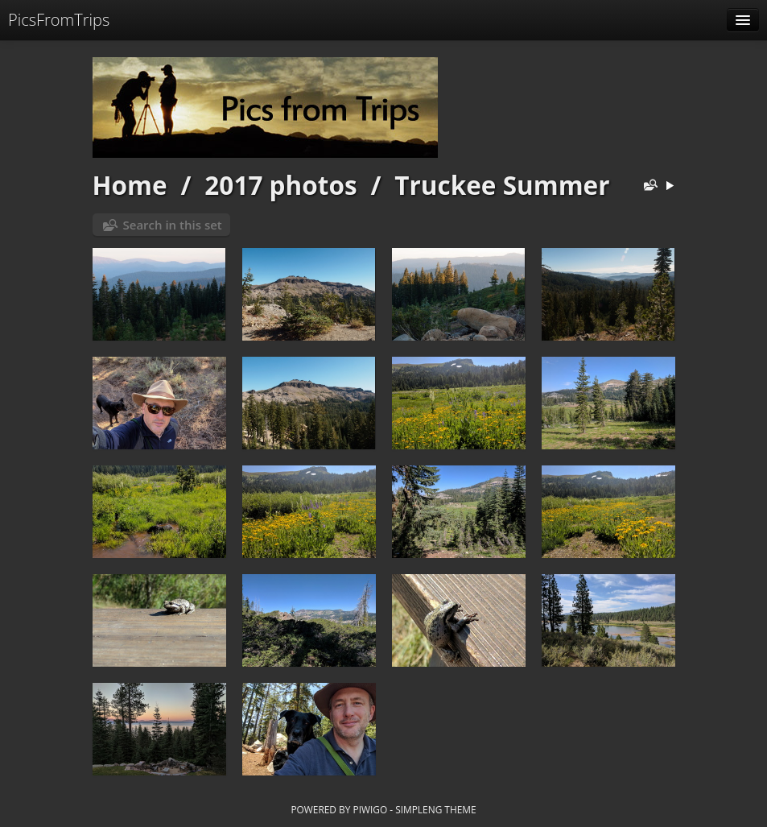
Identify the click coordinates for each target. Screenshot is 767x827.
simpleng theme (435, 809)
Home (130, 184)
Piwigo (370, 809)
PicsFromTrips (58, 20)
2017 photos (280, 184)
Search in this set (172, 225)
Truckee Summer (501, 184)
